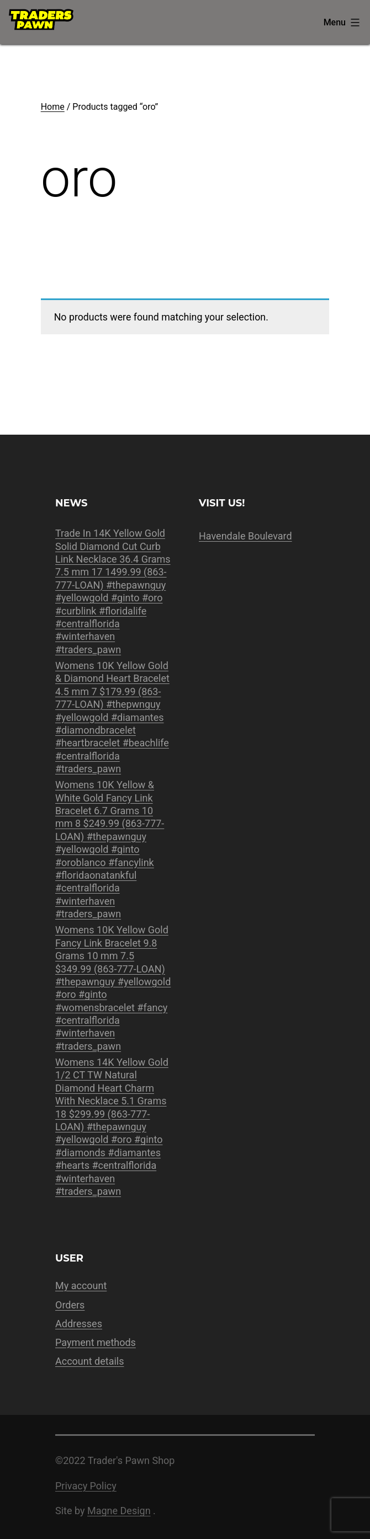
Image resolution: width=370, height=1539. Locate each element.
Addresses (78, 1323)
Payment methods (95, 1342)
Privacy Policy (86, 1486)
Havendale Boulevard (245, 536)
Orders (69, 1305)
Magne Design (119, 1510)
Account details (89, 1361)
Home (53, 106)
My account (81, 1285)
